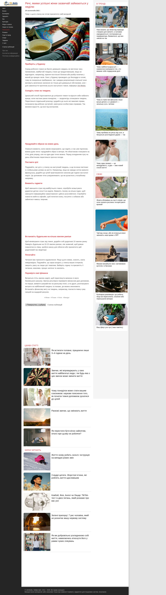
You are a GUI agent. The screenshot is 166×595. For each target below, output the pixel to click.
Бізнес (4, 11)
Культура (5, 21)
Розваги (4, 32)
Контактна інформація (10, 53)
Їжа (3, 19)
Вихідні (66, 297)
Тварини (5, 40)
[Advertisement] (57, 125)
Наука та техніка (7, 27)
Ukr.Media (81, 86)
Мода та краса (7, 24)
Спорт (4, 38)
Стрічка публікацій (54, 305)
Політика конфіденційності (11, 56)
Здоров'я (5, 16)
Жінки (47, 297)
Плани (54, 297)
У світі (4, 43)
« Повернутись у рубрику (36, 305)
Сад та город (6, 35)
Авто (3, 8)
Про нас (5, 50)
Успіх (60, 297)
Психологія (5, 30)
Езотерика (5, 13)
